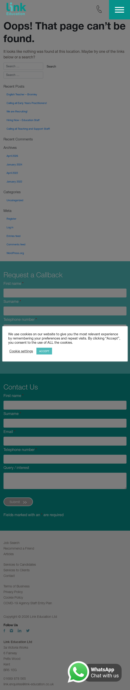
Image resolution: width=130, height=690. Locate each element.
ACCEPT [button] (44, 351)
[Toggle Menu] (119, 10)
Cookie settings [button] (21, 351)
